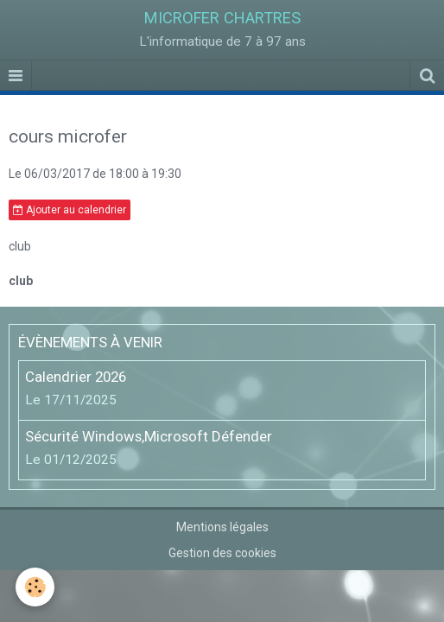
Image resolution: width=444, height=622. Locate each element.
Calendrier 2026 (75, 376)
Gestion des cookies (222, 553)
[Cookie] (35, 587)
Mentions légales (222, 527)
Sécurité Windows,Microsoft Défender (148, 436)
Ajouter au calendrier (69, 210)
